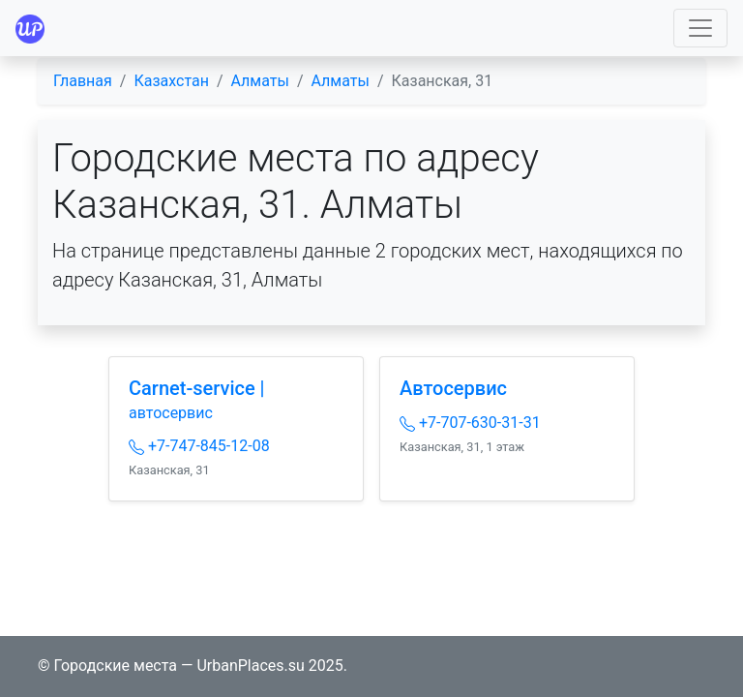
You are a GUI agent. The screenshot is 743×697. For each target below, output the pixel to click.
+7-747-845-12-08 (199, 446)
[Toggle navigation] (700, 28)
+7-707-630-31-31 (470, 422)
